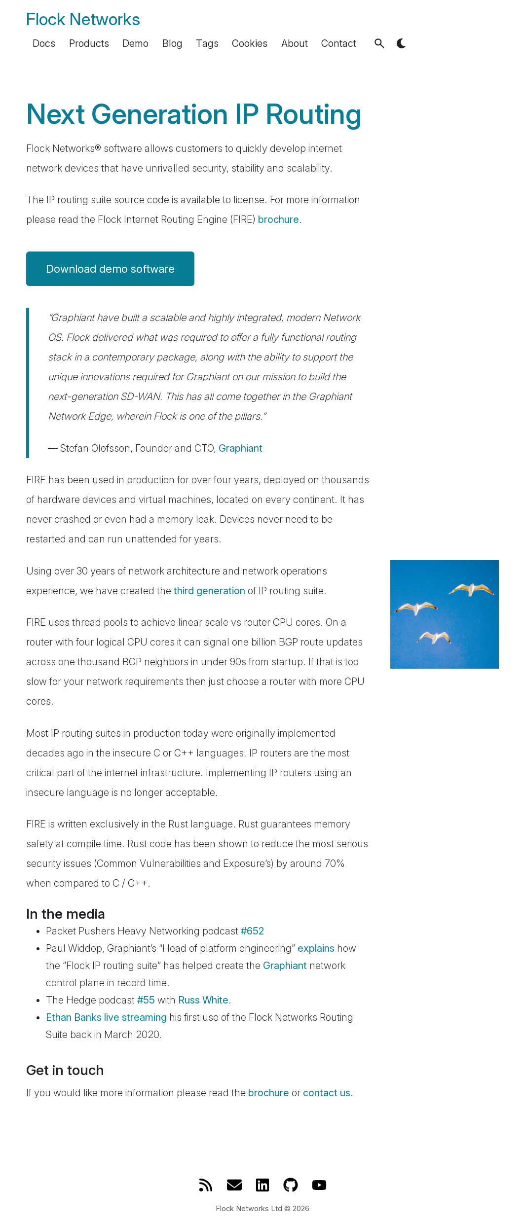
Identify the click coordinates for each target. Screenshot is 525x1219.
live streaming (135, 1017)
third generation (209, 591)
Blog (172, 43)
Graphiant (240, 448)
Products (89, 43)
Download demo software (110, 268)
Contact (338, 43)
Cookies (249, 43)
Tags (207, 43)
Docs (44, 43)
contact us (326, 1093)
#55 (146, 1000)
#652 (252, 931)
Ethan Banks (74, 1017)
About (294, 43)
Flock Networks (83, 19)
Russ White (203, 1000)
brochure (278, 219)
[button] (379, 43)
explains (316, 948)
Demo (135, 43)
